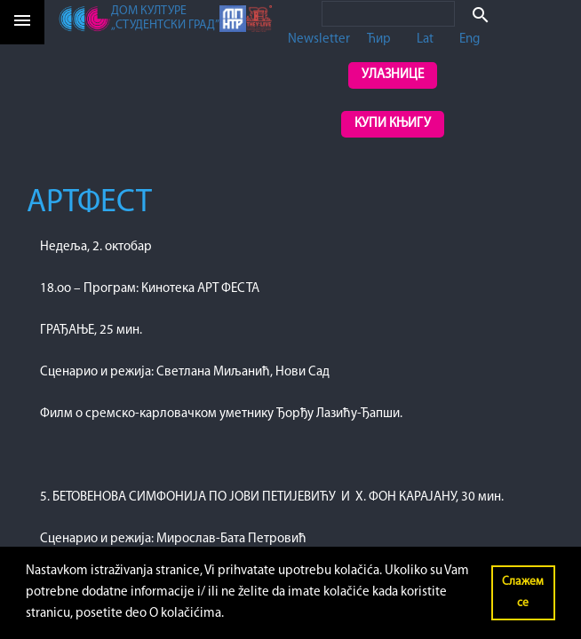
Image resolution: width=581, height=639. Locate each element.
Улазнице (393, 75)
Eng (469, 39)
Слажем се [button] (523, 592)
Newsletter (319, 39)
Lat (425, 39)
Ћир (379, 39)
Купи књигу (392, 123)
